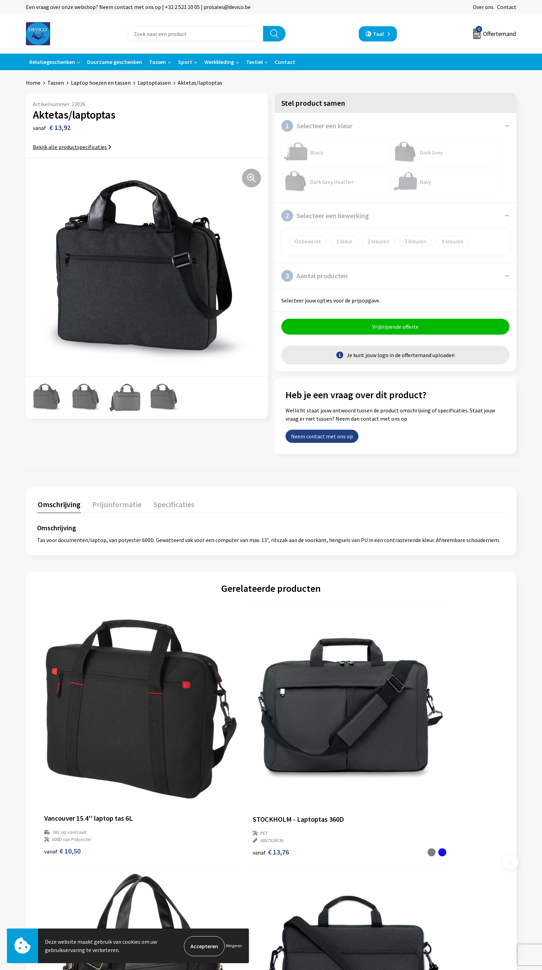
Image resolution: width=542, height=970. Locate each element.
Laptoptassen (154, 82)
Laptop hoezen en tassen (101, 82)
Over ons (483, 6)
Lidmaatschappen (179, 876)
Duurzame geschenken (114, 61)
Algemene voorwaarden (429, 834)
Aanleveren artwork (181, 855)
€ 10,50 (62, 759)
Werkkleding (219, 61)
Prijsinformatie (176, 844)
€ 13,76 (179, 759)
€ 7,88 (411, 759)
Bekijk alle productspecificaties (72, 146)
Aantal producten (314, 276)
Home (33, 82)
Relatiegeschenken (52, 61)
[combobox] (195, 33)
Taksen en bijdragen (181, 865)
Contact (506, 6)
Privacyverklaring (421, 844)
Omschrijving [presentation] (58, 504)
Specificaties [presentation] (170, 504)
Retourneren (295, 844)
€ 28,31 (296, 759)
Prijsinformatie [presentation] (114, 504)
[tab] (58, 506)
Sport (185, 61)
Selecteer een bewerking (325, 216)
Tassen (157, 61)
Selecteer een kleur (317, 126)
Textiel (254, 61)
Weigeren (234, 946)
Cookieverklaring (421, 855)
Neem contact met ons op (322, 436)
